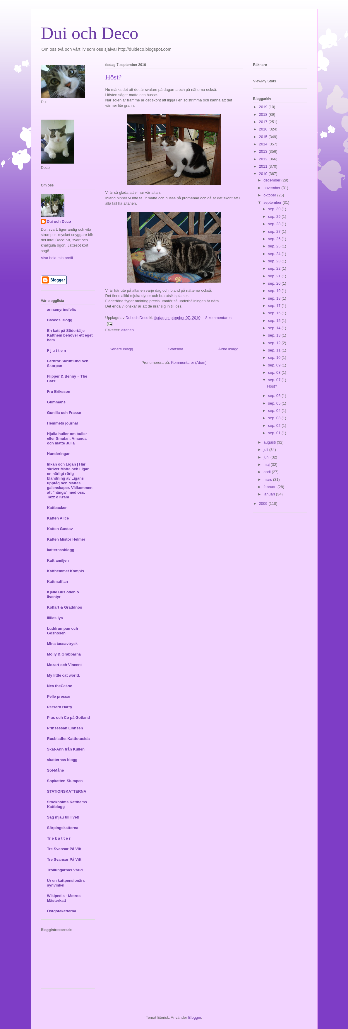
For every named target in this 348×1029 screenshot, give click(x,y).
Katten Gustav (60, 529)
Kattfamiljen (58, 560)
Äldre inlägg (228, 349)
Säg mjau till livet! (63, 817)
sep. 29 (275, 216)
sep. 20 (275, 283)
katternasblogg (60, 550)
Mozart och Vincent (64, 665)
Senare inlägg (121, 349)
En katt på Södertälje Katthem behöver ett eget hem (70, 335)
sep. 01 (275, 433)
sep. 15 (275, 320)
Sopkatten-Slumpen (65, 781)
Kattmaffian (57, 581)
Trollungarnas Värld (65, 870)
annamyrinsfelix (61, 309)
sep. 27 (275, 231)
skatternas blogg (62, 760)
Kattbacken (57, 507)
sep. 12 (275, 343)
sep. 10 (275, 357)
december (272, 180)
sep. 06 (275, 395)
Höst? (113, 77)
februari (270, 487)
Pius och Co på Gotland (68, 717)
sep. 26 (275, 239)
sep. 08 (275, 372)
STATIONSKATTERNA (66, 791)
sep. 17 (275, 305)
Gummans (56, 402)
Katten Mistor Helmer (66, 539)
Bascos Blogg (60, 320)
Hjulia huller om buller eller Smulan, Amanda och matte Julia (67, 438)
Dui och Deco (89, 33)
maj (267, 464)
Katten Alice (58, 518)
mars (268, 479)
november (272, 188)
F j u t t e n (56, 350)
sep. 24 (275, 254)
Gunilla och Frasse (64, 412)
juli (266, 449)
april (267, 472)
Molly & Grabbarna (64, 654)
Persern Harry (59, 707)
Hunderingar (58, 453)
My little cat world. (63, 675)
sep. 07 (275, 380)
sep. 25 (275, 246)
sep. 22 (275, 268)
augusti (270, 442)
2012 (264, 159)
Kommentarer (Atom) (188, 362)
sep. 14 (275, 328)
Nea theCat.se (59, 686)
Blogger (194, 1017)
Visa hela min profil (57, 258)
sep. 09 (275, 365)
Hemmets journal (62, 423)
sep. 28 (275, 224)
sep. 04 (275, 410)
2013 (264, 151)
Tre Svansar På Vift (64, 849)
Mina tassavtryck (62, 643)
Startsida (175, 349)
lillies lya (55, 618)
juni (266, 457)
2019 (264, 107)
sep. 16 (275, 313)
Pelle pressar (59, 696)
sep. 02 (275, 425)
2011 (264, 166)
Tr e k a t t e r (59, 838)
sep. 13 (275, 335)
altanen (127, 330)
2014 (264, 144)
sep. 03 (275, 418)
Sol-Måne (55, 770)
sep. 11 (275, 350)
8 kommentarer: (218, 317)
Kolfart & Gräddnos (64, 607)
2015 (264, 137)
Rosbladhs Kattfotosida (68, 738)
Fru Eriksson (58, 391)
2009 (264, 503)
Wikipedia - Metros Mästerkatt (64, 898)
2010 (264, 174)
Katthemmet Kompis (65, 571)
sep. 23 (275, 261)
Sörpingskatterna (62, 828)
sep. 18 (275, 298)
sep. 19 (275, 290)
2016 (264, 129)
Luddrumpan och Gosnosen (62, 630)
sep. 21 (275, 276)
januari (269, 494)
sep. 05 (275, 403)
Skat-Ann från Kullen (66, 749)
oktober (270, 195)
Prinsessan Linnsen (65, 728)
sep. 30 (275, 209)
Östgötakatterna (61, 911)
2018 (264, 114)
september (272, 202)
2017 (264, 122)
